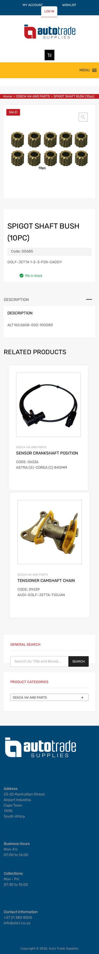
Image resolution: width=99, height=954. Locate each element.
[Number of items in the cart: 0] (50, 55)
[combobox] (49, 697)
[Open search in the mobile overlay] (49, 661)
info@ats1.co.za (17, 923)
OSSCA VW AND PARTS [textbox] (48, 697)
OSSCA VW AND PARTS (33, 96)
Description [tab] (16, 299)
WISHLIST (69, 5)
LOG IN (49, 11)
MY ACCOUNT (33, 5)
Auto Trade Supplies (63, 948)
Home (7, 96)
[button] (84, 70)
